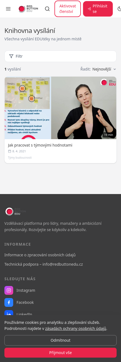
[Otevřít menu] (8, 9)
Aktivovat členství (67, 8)
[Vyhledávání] (47, 9)
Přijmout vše (60, 352)
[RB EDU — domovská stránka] (27, 8)
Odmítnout (60, 340)
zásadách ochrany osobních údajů (75, 328)
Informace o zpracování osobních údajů (40, 254)
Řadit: (98, 69)
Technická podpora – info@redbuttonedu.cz (43, 264)
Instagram (19, 290)
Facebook (19, 302)
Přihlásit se (97, 8)
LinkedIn (18, 314)
